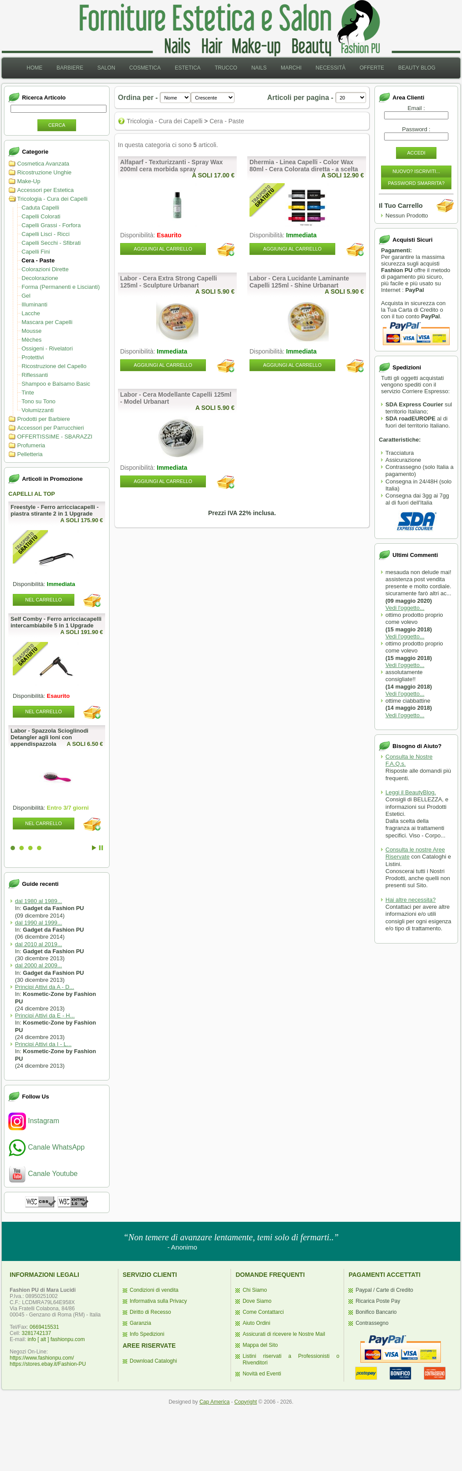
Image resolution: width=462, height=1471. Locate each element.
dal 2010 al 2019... (38, 944)
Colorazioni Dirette (45, 269)
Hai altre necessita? (410, 899)
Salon (106, 68)
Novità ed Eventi (261, 1374)
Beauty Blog (416, 68)
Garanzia (140, 1323)
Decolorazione (40, 278)
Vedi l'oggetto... (405, 608)
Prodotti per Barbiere (43, 419)
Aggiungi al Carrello (163, 248)
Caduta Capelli (40, 207)
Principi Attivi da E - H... (45, 1015)
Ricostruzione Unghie (44, 172)
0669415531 (44, 1327)
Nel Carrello (43, 599)
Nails (259, 68)
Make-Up (28, 181)
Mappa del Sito (260, 1345)
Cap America (214, 1402)
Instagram (33, 1120)
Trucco (226, 68)
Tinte (28, 392)
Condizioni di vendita (154, 1290)
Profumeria (31, 445)
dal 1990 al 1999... (38, 922)
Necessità (330, 68)
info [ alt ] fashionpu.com (56, 1339)
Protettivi (33, 357)
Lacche (31, 313)
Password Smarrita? (416, 183)
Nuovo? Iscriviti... (416, 171)
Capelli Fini (36, 251)
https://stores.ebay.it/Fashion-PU (48, 1364)
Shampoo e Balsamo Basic (56, 383)
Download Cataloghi (153, 1361)
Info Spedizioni (147, 1334)
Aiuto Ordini (256, 1323)
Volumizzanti (38, 410)
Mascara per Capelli (47, 322)
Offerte (371, 68)
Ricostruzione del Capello (54, 366)
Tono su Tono (38, 401)
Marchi (291, 68)
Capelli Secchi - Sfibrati (51, 243)
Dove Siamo (256, 1301)
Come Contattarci (262, 1312)
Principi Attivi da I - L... (43, 1044)
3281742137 (36, 1333)
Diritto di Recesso (150, 1312)
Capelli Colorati (41, 216)
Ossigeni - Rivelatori (47, 348)
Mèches (32, 339)
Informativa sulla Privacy (158, 1301)
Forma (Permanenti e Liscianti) (61, 287)
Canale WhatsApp (46, 1147)
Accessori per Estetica (45, 190)
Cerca (57, 125)
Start (94, 847)
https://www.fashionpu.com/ (42, 1358)
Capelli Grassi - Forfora (51, 225)
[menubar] (231, 68)
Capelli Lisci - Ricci (46, 234)
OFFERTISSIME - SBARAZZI (54, 436)
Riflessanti (35, 375)
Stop (101, 847)
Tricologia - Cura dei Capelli (52, 198)
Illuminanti (35, 304)
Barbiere (69, 68)
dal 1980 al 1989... (38, 901)
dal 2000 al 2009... (38, 965)
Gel (26, 295)
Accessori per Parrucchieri (50, 427)
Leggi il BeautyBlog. (410, 792)
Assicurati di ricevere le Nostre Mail (283, 1334)
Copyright (246, 1402)
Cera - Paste (38, 260)
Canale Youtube (42, 1173)
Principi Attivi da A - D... (44, 987)
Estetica (188, 68)
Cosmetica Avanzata (43, 163)
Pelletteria (30, 454)
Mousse (32, 331)
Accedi (416, 152)
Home (34, 68)
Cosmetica (145, 68)
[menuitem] (34, 68)
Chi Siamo (254, 1290)
